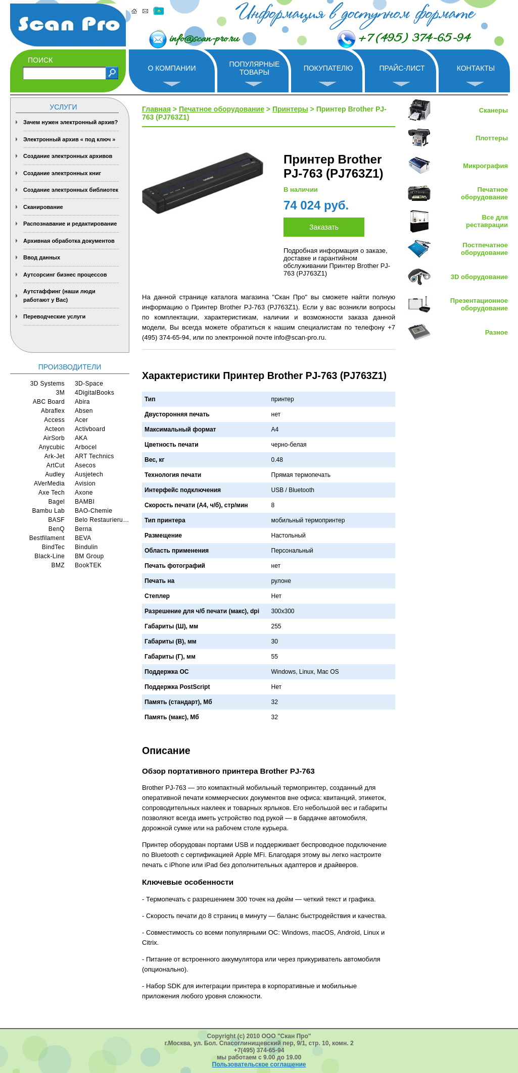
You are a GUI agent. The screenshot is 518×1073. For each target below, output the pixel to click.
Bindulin (86, 547)
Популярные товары (254, 68)
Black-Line (49, 556)
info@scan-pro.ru (204, 39)
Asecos (85, 465)
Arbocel (86, 447)
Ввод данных (41, 257)
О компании (172, 68)
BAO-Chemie (93, 510)
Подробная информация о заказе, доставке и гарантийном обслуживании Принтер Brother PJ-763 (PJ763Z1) (337, 262)
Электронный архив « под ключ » (69, 139)
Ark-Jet (54, 456)
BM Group (89, 556)
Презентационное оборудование (479, 304)
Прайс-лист (402, 68)
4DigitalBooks (94, 392)
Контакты (476, 68)
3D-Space (89, 383)
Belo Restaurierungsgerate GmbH (102, 519)
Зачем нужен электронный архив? (70, 122)
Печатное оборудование (221, 109)
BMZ (58, 565)
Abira (82, 401)
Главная (156, 109)
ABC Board (49, 401)
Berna (83, 528)
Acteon (54, 429)
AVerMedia (49, 483)
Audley (55, 474)
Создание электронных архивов (67, 156)
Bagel (57, 501)
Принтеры (290, 109)
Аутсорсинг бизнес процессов (65, 275)
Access (54, 419)
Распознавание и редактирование (70, 224)
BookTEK (88, 565)
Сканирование (43, 207)
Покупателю (328, 68)
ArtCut (55, 465)
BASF (56, 519)
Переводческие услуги (54, 316)
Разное (496, 332)
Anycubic (51, 447)
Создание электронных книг (62, 173)
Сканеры (493, 110)
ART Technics (94, 456)
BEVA (83, 538)
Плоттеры (492, 138)
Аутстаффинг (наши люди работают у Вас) (59, 295)
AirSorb (54, 438)
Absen (84, 410)
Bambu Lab (48, 510)
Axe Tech (51, 492)
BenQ (57, 528)
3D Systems (47, 383)
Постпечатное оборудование (484, 248)
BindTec (53, 547)
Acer (81, 419)
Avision (85, 483)
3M (60, 392)
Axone (84, 492)
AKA (81, 438)
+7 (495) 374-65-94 (414, 38)
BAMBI (85, 501)
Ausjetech (89, 474)
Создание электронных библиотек (70, 190)
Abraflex (53, 410)
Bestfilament (47, 538)
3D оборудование (479, 277)
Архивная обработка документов (69, 241)
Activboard (90, 429)
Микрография (485, 166)
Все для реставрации (487, 221)
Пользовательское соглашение (259, 1064)
